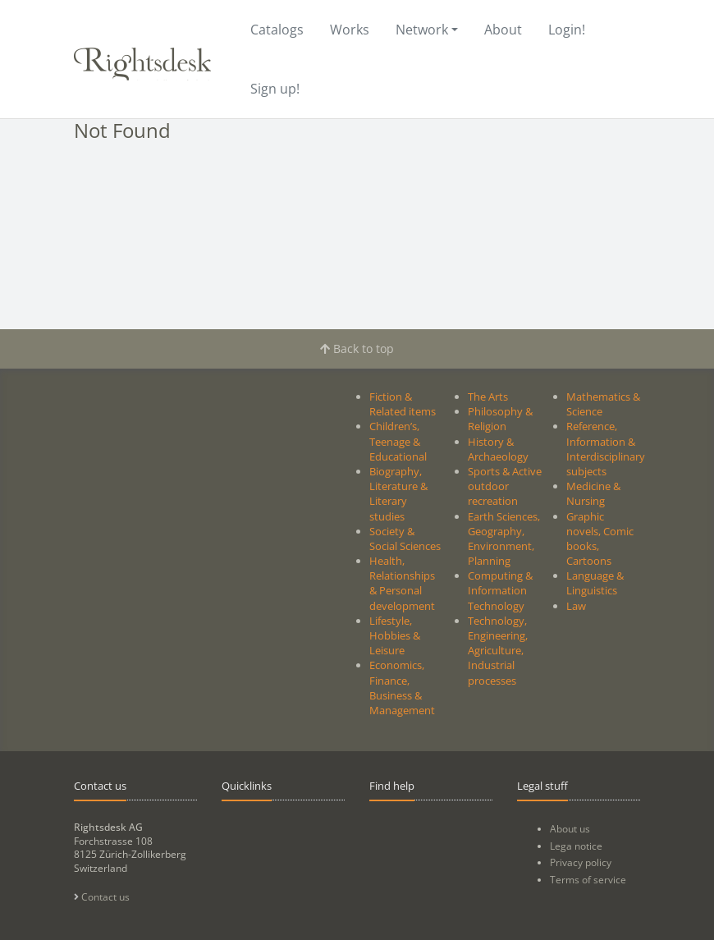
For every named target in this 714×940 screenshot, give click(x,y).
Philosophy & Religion (500, 418)
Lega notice (576, 846)
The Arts (488, 396)
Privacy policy (580, 862)
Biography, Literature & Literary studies (398, 494)
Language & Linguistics (595, 583)
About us (570, 829)
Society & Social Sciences (405, 538)
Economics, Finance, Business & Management (402, 688)
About (503, 30)
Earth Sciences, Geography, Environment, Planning (504, 539)
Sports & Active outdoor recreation (505, 486)
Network (422, 30)
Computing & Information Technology (500, 590)
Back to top (357, 348)
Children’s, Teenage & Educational (398, 441)
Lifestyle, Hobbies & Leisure (394, 635)
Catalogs (277, 30)
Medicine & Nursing (593, 493)
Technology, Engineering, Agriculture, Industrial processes (498, 650)
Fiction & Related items (402, 404)
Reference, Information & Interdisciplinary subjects (605, 449)
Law (576, 605)
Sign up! (275, 89)
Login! (566, 30)
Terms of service (588, 880)
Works (349, 30)
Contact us (102, 897)
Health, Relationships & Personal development (402, 583)
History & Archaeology (498, 449)
